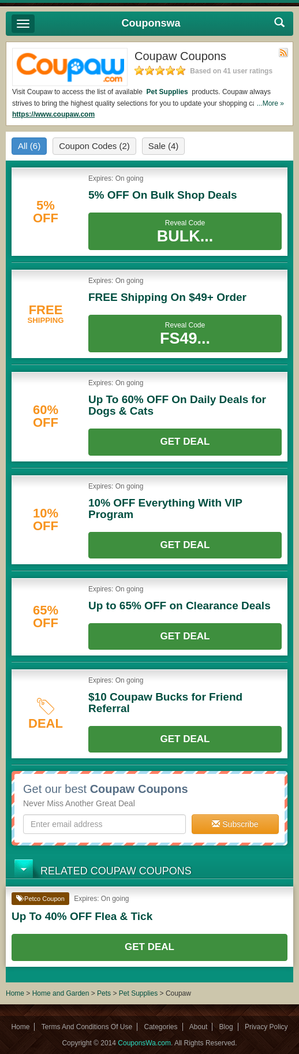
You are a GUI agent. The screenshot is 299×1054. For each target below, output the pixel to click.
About (198, 1027)
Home (15, 993)
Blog (226, 1027)
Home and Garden (61, 993)
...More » (270, 103)
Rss (283, 52)
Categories (160, 1027)
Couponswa (151, 23)
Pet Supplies (167, 92)
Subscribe (235, 824)
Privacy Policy (266, 1027)
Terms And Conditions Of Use (87, 1027)
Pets (104, 993)
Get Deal (185, 441)
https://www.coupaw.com (53, 114)
